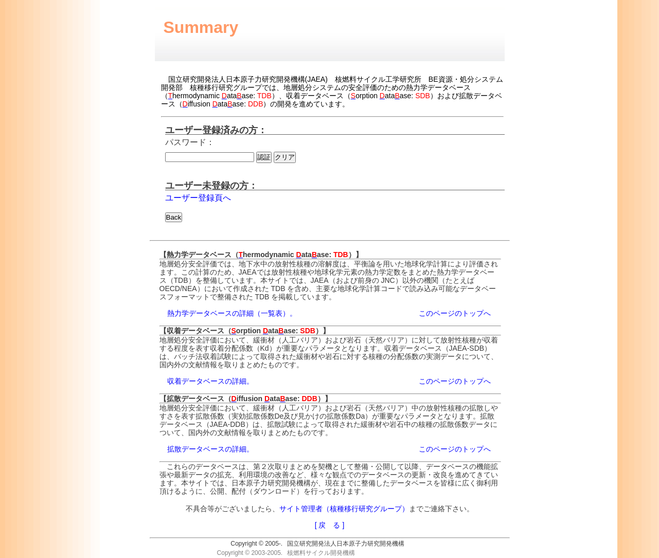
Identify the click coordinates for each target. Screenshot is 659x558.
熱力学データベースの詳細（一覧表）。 (232, 313)
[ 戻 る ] (330, 525)
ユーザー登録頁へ (198, 197)
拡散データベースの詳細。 (210, 449)
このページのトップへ (455, 313)
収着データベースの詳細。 (210, 381)
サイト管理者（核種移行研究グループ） (344, 509)
